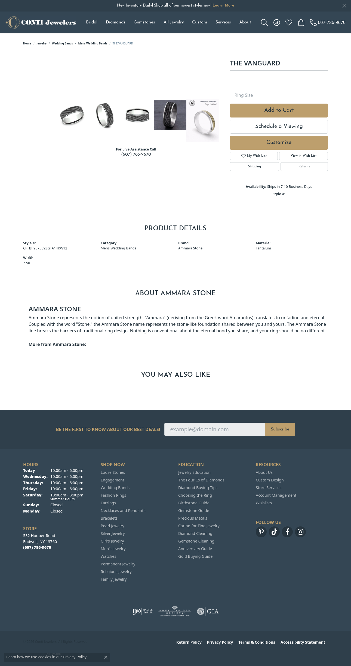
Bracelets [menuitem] (109, 518)
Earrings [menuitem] (108, 502)
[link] (328, 22)
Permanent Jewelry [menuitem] (118, 563)
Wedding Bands (62, 43)
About (245, 22)
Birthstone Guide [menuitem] (194, 502)
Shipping (254, 166)
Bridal (91, 22)
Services (223, 22)
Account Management (276, 495)
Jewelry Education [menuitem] (194, 472)
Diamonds (115, 22)
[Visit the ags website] (175, 611)
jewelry (41, 43)
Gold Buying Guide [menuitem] (195, 556)
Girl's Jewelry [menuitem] (112, 541)
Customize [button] (278, 142)
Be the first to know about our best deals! (108, 429)
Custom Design (270, 480)
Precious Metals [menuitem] (192, 518)
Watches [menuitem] (108, 556)
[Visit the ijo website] (142, 611)
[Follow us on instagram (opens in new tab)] (300, 531)
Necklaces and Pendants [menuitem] (123, 510)
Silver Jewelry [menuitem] (113, 533)
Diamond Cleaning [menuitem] (195, 533)
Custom (199, 22)
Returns (304, 166)
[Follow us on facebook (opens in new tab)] (287, 531)
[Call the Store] (37, 547)
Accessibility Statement (303, 642)
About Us (264, 472)
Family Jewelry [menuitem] (114, 579)
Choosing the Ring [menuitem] (195, 495)
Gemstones (144, 22)
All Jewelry (174, 22)
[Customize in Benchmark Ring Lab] (202, 120)
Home (27, 43)
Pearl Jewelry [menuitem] (112, 525)
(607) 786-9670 (136, 154)
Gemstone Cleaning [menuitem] (196, 541)
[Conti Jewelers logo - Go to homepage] (41, 22)
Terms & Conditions (256, 642)
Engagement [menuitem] (112, 480)
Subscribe (280, 429)
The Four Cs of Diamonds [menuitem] (201, 480)
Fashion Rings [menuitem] (113, 495)
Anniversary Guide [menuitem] (195, 548)
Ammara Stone (190, 248)
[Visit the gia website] (208, 611)
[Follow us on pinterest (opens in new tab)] (261, 531)
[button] (264, 22)
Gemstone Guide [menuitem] (193, 510)
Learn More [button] (223, 6)
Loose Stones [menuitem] (113, 472)
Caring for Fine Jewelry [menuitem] (199, 525)
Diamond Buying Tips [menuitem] (197, 487)
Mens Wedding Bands (92, 43)
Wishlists (264, 502)
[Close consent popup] (105, 657)
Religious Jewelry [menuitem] (116, 571)
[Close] (344, 5)
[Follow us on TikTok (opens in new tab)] (274, 531)
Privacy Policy (220, 642)
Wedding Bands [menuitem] (115, 487)
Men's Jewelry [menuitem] (113, 548)
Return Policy (189, 642)
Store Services (268, 487)
